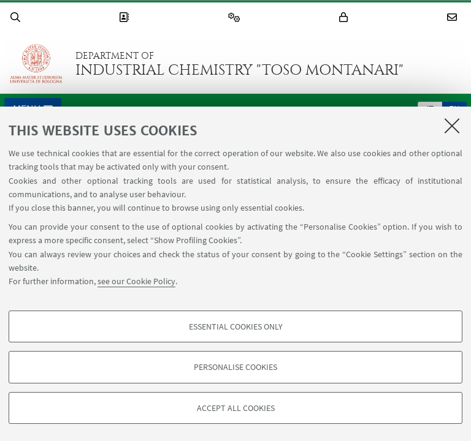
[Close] (452, 125)
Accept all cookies (236, 407)
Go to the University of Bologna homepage (36, 63)
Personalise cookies (235, 366)
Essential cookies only (236, 326)
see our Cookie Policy (136, 281)
